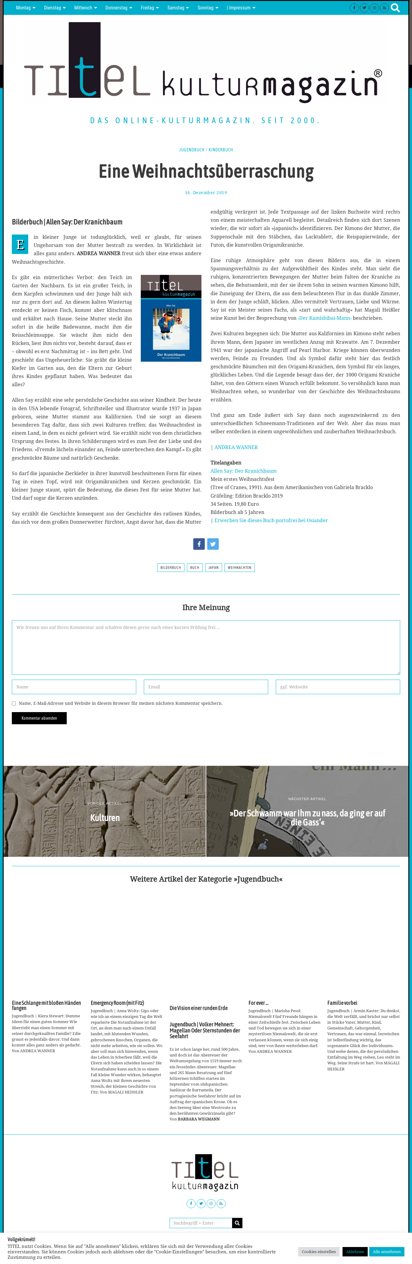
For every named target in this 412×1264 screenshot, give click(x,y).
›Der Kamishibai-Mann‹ (325, 318)
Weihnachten (240, 568)
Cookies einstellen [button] (319, 1251)
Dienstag (52, 8)
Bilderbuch (170, 568)
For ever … (258, 1003)
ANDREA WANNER (236, 447)
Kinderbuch (221, 149)
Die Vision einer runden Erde (199, 1008)
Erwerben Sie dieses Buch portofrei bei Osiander (271, 520)
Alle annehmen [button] (387, 1251)
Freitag (147, 8)
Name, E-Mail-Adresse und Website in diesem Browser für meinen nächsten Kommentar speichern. (121, 703)
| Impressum (239, 8)
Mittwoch (83, 8)
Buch (194, 568)
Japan (213, 568)
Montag (23, 8)
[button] (237, 1223)
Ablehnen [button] (355, 1251)
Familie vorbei (342, 1003)
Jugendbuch (191, 149)
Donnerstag (117, 8)
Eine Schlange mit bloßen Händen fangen (46, 1006)
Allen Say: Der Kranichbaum (244, 471)
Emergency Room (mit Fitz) (117, 1003)
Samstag (175, 8)
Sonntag (205, 8)
